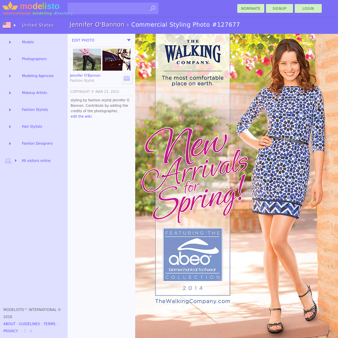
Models (28, 42)
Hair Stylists (32, 126)
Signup (280, 8)
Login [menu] (308, 8)
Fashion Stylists (35, 110)
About (9, 324)
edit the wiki (81, 116)
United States (38, 25)
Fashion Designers (37, 143)
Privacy (10, 331)
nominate (251, 8)
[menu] (128, 40)
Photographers (34, 59)
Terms (49, 324)
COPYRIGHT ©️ (82, 92)
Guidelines (29, 324)
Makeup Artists (34, 93)
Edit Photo (83, 40)
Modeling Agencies (38, 76)
